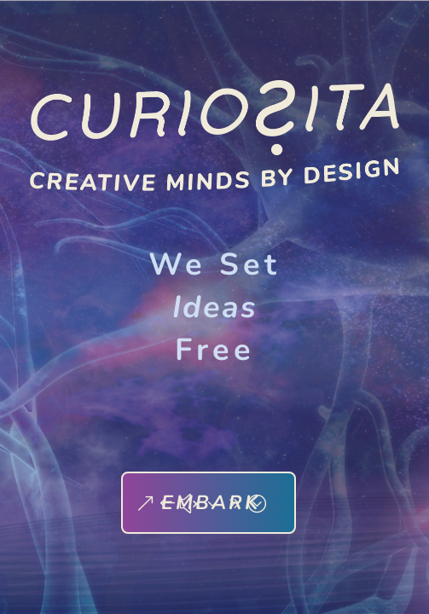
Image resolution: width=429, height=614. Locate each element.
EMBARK (210, 502)
